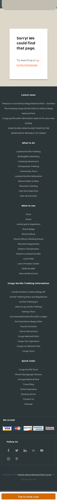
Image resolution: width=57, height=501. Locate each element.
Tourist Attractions (28, 331)
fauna (28, 219)
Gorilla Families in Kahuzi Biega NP (28, 292)
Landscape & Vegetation (28, 224)
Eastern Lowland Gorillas (28, 254)
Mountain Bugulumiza (28, 244)
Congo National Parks (28, 336)
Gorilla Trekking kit (28, 302)
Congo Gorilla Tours (28, 369)
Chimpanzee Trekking (28, 166)
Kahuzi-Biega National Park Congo (34, 474)
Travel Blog (28, 384)
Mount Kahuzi (28, 234)
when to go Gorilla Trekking (28, 307)
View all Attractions (28, 273)
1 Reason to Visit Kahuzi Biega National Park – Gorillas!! (28, 103)
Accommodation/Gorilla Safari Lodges (28, 316)
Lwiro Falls (28, 259)
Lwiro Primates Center (28, 264)
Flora (28, 214)
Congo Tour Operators (28, 341)
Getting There (28, 312)
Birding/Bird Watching (28, 156)
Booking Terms (28, 394)
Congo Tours (28, 351)
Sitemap (28, 404)
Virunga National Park (28, 379)
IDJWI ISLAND (28, 268)
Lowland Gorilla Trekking (28, 151)
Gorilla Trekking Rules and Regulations (28, 297)
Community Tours (28, 171)
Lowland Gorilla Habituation (28, 176)
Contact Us (28, 399)
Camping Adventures (28, 161)
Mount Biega (28, 229)
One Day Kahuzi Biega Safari (28, 321)
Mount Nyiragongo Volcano (28, 374)
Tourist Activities (28, 326)
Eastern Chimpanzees (28, 249)
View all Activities (28, 196)
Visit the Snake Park (28, 191)
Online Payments (28, 389)
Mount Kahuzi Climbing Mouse (28, 239)
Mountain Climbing (28, 186)
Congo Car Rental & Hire (28, 346)
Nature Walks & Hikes (28, 181)
